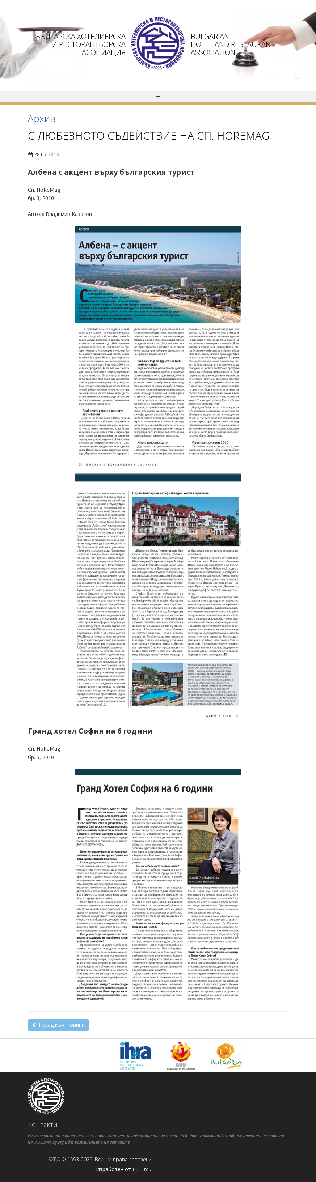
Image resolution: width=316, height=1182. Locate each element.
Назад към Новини (58, 1024)
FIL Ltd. (141, 1169)
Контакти (43, 1124)
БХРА (54, 1159)
